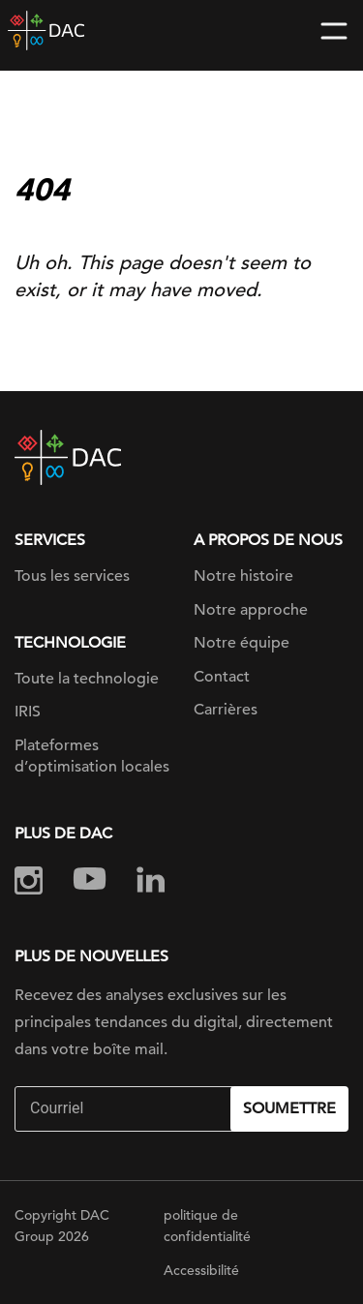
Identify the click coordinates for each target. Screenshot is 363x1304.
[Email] (125, 1109)
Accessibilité (201, 1270)
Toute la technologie (87, 678)
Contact (222, 676)
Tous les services (72, 576)
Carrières (225, 709)
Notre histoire (243, 576)
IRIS (28, 711)
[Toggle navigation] (334, 31)
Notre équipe (241, 642)
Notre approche (251, 610)
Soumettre (289, 1108)
